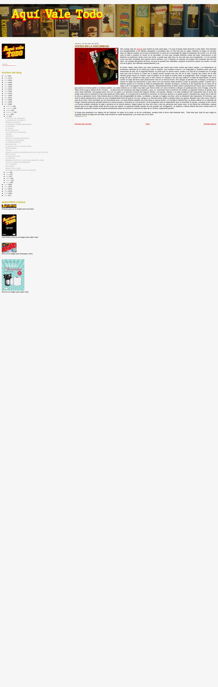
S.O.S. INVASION (11, 164)
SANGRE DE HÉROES (12, 122)
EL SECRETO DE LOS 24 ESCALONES (18, 146)
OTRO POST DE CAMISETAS (15, 118)
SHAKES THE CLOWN (12, 168)
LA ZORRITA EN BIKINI (13, 142)
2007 (6, 195)
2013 (6, 104)
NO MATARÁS (10, 126)
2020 (6, 89)
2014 (6, 102)
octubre (8, 110)
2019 (6, 91)
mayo (8, 174)
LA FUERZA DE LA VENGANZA (15, 132)
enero (8, 182)
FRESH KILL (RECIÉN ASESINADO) (17, 138)
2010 (6, 189)
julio (7, 116)
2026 (6, 76)
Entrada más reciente (83, 124)
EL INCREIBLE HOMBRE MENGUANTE (18, 124)
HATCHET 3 (9, 136)
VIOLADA (8, 150)
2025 (6, 78)
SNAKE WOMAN (10, 148)
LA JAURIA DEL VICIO (12, 156)
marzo (8, 178)
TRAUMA (8, 134)
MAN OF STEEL (10, 154)
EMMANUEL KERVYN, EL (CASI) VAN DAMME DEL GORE (24, 160)
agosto (8, 114)
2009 (6, 191)
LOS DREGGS (10, 158)
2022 (6, 84)
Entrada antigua (210, 124)
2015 (6, 100)
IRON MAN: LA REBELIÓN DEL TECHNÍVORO (20, 170)
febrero (8, 180)
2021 (6, 87)
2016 (6, 98)
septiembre (10, 112)
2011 (6, 187)
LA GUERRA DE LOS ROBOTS (15, 120)
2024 (6, 80)
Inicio (148, 124)
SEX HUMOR (9, 166)
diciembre (9, 106)
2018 (6, 93)
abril (7, 176)
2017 (6, 95)
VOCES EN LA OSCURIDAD (14, 140)
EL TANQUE (9, 128)
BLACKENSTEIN (10, 144)
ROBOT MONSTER (11, 130)
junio (8, 172)
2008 (6, 193)
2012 (6, 184)
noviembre (9, 108)
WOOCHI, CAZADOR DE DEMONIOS (17, 162)
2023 (6, 82)
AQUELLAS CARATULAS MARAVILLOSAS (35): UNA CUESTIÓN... (27, 152)
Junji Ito (139, 49)
